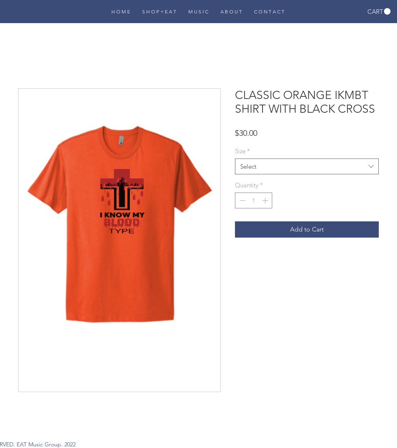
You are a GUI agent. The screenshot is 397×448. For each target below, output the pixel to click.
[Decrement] (241, 200)
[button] (379, 11)
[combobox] (307, 166)
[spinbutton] (253, 200)
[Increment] (265, 200)
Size (242, 151)
